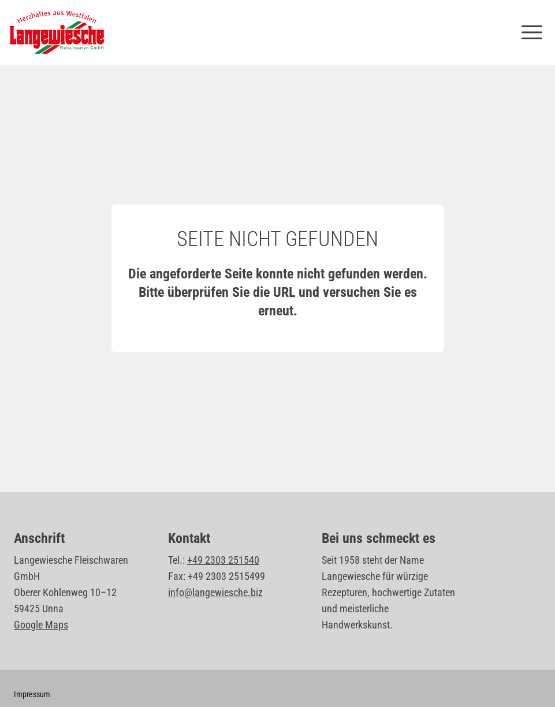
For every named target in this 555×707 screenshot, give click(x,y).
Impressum (32, 694)
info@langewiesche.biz (215, 592)
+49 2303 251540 (223, 560)
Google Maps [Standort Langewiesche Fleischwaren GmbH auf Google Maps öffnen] (41, 625)
